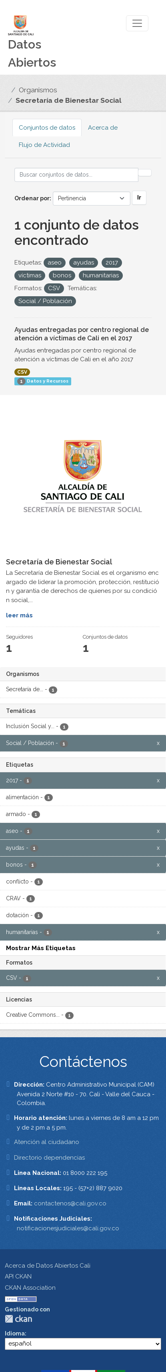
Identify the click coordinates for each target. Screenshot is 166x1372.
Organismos (38, 90)
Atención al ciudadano (46, 1142)
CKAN (18, 1319)
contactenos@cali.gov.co (70, 1203)
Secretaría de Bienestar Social (69, 100)
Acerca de (103, 127)
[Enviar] (145, 172)
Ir (139, 197)
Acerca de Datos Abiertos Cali (47, 1265)
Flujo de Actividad (44, 145)
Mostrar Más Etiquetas (41, 948)
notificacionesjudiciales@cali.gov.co (68, 1228)
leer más (19, 615)
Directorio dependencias (49, 1157)
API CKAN (18, 1276)
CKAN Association (30, 1287)
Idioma (15, 1333)
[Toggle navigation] (137, 23)
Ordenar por (32, 198)
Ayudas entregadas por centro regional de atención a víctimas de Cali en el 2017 (81, 334)
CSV (22, 372)
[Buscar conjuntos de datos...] (76, 175)
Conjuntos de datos (47, 127)
